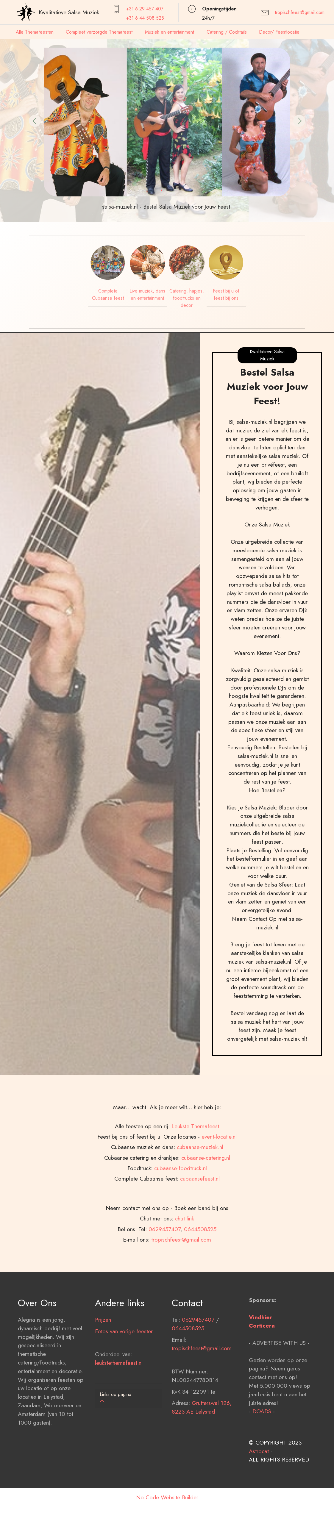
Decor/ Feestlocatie (279, 32)
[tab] (129, 1398)
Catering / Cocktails (227, 32)
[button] (35, 121)
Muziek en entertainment (169, 32)
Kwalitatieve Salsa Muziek (69, 12)
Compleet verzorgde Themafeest (99, 32)
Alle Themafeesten (35, 32)
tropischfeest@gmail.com (299, 12)
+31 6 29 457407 (144, 8)
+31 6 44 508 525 (145, 18)
